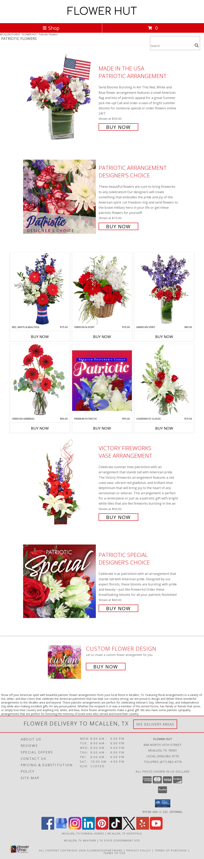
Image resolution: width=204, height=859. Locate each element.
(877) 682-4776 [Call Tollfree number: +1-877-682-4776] (171, 762)
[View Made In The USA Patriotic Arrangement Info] (60, 97)
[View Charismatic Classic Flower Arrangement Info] (164, 380)
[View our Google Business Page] (61, 828)
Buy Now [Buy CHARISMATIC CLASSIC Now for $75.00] (164, 428)
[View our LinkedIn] (88, 828)
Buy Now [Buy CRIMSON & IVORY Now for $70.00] (102, 336)
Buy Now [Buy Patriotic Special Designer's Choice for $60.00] (118, 608)
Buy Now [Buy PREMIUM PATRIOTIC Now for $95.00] (102, 428)
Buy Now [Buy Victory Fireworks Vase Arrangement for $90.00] (118, 517)
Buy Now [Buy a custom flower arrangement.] (105, 666)
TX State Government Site (120, 840)
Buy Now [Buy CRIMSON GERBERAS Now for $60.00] (40, 428)
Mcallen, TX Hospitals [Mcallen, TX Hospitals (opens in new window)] (125, 833)
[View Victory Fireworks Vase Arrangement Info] (60, 482)
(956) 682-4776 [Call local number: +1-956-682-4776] (168, 756)
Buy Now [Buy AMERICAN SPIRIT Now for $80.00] (164, 336)
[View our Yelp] (142, 828)
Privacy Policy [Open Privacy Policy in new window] (139, 850)
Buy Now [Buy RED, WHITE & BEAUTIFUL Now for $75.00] (40, 336)
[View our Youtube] (156, 828)
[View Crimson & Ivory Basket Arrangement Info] (102, 289)
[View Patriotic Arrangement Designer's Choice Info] (60, 197)
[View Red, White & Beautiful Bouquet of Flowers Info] (40, 289)
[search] (196, 45)
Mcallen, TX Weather (80, 840)
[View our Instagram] (75, 828)
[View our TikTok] (115, 828)
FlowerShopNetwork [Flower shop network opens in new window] (105, 850)
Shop (51, 28)
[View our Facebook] (47, 828)
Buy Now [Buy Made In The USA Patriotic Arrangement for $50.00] (118, 127)
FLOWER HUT (102, 11)
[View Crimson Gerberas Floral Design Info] (40, 380)
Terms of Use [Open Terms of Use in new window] (114, 853)
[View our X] (129, 828)
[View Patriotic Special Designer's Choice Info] (60, 581)
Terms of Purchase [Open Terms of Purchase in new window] (171, 850)
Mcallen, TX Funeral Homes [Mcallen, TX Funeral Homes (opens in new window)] (83, 833)
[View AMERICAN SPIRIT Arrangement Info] (164, 289)
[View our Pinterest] (102, 828)
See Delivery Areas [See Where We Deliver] (155, 724)
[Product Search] (171, 45)
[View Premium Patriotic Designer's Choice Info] (102, 380)
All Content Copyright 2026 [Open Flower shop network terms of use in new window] (62, 850)
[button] (162, 803)
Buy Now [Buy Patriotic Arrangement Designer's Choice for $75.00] (118, 226)
